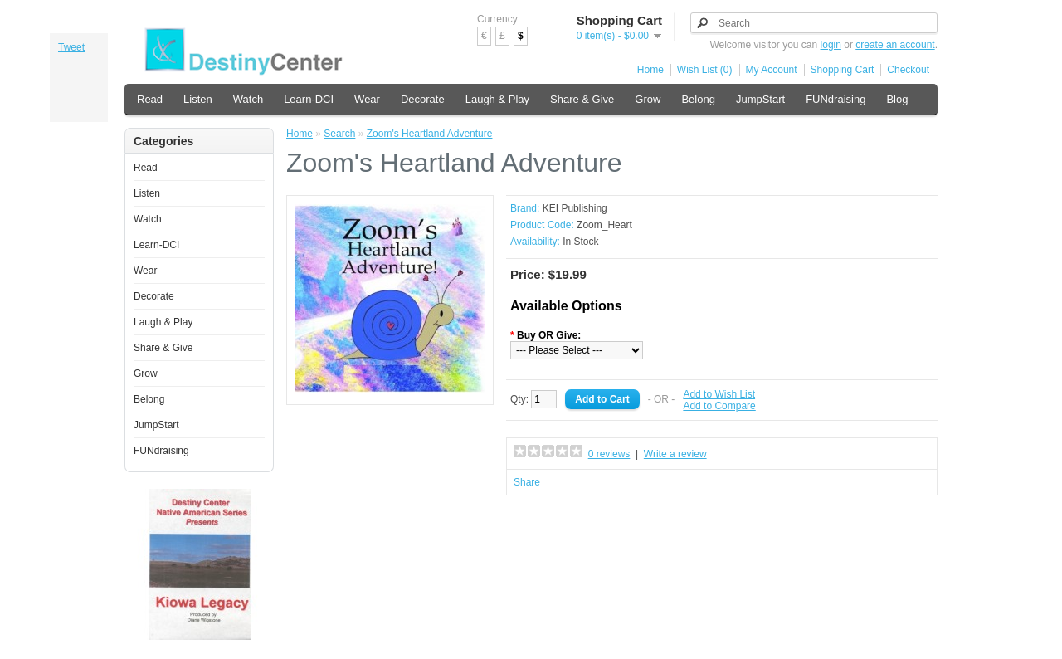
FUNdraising (835, 99)
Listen (197, 99)
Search (339, 133)
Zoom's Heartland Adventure (430, 133)
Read (150, 99)
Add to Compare (719, 406)
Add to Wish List (719, 394)
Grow (647, 99)
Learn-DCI (309, 99)
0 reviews (609, 454)
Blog (897, 99)
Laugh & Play (497, 99)
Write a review (675, 454)
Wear (367, 99)
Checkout (908, 70)
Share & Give (582, 99)
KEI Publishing (575, 208)
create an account (894, 45)
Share (527, 482)
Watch (248, 99)
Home (650, 70)
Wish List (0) (705, 70)
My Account (771, 70)
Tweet (71, 47)
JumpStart (760, 99)
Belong (697, 99)
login (831, 45)
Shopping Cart (842, 70)
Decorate (423, 99)
